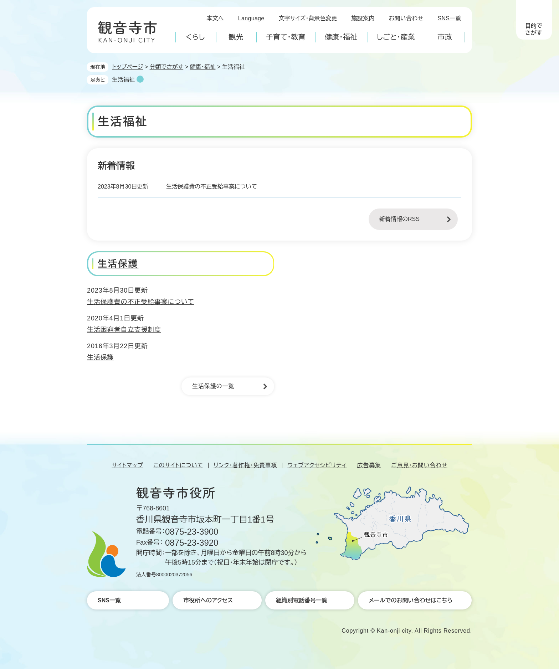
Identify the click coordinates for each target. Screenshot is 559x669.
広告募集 (369, 465)
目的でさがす (533, 29)
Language (251, 18)
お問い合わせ (406, 18)
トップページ (127, 67)
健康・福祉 (202, 67)
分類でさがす (167, 67)
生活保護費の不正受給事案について (211, 187)
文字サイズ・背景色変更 (308, 18)
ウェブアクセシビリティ (317, 465)
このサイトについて (178, 465)
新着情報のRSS (399, 219)
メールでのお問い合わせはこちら (410, 600)
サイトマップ (127, 465)
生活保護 (118, 263)
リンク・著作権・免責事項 (245, 465)
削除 (140, 79)
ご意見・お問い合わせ (419, 465)
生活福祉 (123, 80)
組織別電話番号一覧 (301, 600)
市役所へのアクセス (208, 600)
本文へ (215, 18)
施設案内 (362, 18)
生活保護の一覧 (213, 386)
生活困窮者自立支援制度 (124, 329)
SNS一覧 (450, 18)
